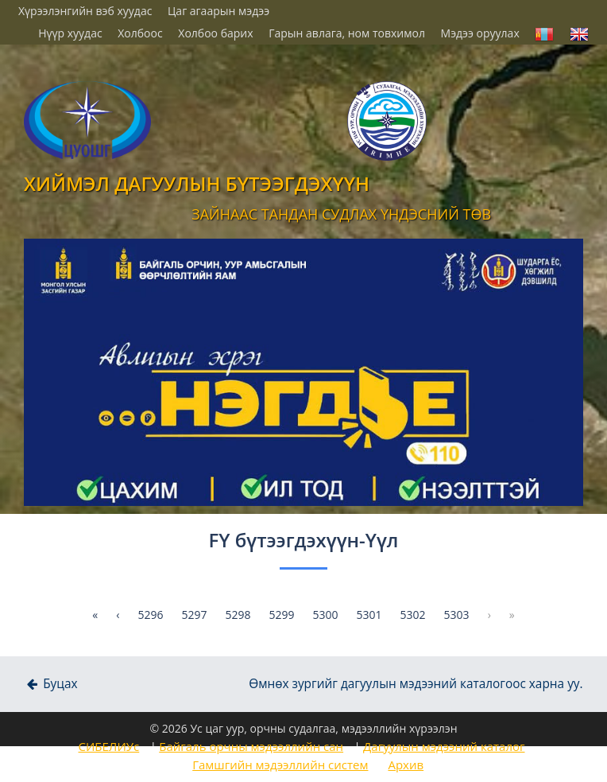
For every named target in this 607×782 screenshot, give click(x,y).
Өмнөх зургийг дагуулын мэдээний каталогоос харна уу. (415, 683)
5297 (194, 614)
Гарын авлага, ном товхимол (347, 33)
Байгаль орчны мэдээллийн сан (251, 746)
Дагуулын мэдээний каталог (443, 746)
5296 (150, 614)
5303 (457, 614)
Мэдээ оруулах (480, 33)
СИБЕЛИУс (108, 746)
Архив (405, 764)
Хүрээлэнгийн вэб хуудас (85, 10)
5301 (369, 614)
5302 (413, 614)
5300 (325, 614)
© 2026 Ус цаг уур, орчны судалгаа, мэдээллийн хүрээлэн (303, 728)
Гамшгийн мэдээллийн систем (280, 764)
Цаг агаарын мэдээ (218, 10)
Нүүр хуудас (70, 33)
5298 (237, 614)
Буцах (50, 683)
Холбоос (140, 33)
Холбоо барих (215, 33)
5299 (281, 614)
